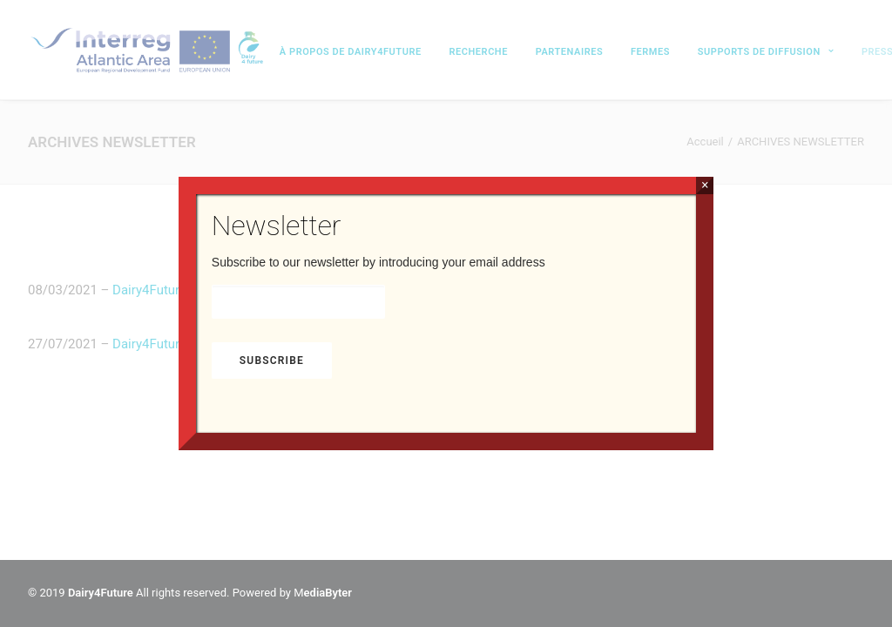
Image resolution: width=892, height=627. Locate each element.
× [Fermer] (705, 185)
